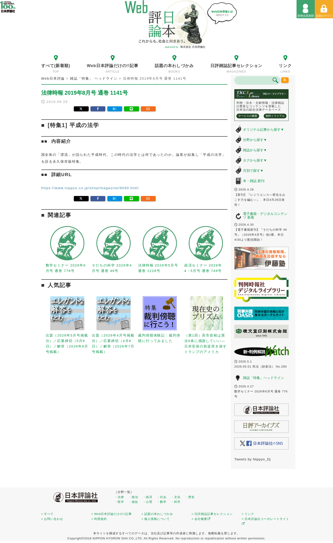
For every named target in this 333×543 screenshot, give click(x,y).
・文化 (176, 497)
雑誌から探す (255, 150)
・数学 (161, 502)
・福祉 (133, 502)
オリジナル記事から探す (263, 129)
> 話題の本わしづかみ (157, 514)
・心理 (147, 502)
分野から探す (255, 140)
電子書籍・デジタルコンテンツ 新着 (265, 215)
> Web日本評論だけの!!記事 (111, 514)
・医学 (119, 502)
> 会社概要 (201, 519)
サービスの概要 (247, 115)
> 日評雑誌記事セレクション (212, 514)
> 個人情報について (156, 519)
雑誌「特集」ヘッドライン (263, 378)
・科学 (176, 502)
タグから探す (255, 160)
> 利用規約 (99, 519)
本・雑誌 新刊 (253, 181)
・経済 (147, 497)
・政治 (133, 497)
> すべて (47, 514)
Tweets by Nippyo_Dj (252, 459)
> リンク (248, 514)
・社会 (161, 497)
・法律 (119, 497)
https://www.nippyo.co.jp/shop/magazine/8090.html (90, 188)
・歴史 (190, 497)
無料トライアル (275, 115)
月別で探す (253, 170)
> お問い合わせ (52, 519)
